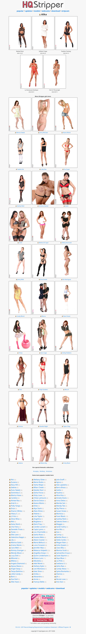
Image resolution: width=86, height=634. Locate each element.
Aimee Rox (15, 500)
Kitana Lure (38, 558)
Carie (20, 243)
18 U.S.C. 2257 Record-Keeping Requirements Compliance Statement (36, 627)
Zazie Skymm (61, 555)
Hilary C (14, 513)
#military (42, 471)
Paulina (59, 492)
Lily (12, 540)
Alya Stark (37, 508)
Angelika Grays (39, 553)
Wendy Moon (16, 553)
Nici (12, 479)
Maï (12, 521)
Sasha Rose (38, 534)
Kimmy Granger (17, 550)
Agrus (58, 482)
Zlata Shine (38, 511)
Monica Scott (61, 550)
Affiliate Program (63, 627)
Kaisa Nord (15, 524)
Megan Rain (61, 542)
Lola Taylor (37, 516)
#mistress (49, 471)
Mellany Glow (38, 479)
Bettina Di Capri (43, 243)
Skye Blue (60, 558)
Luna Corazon (39, 545)
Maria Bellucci (39, 542)
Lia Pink (59, 561)
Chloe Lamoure (39, 498)
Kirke (35, 506)
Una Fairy (15, 526)
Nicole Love (60, 579)
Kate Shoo (37, 571)
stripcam (65, 11)
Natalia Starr (38, 490)
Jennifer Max (38, 547)
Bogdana (37, 521)
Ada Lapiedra (61, 485)
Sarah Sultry (61, 526)
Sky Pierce (60, 508)
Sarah (66, 206)
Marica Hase (16, 495)
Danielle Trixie (16, 529)
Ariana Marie (16, 545)
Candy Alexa (61, 568)
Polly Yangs (15, 506)
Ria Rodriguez (67, 279)
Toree (13, 532)
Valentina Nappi (17, 537)
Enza (13, 508)
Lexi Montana (39, 568)
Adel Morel (37, 563)
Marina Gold (16, 542)
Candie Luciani (39, 526)
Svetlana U (60, 563)
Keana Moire (67, 132)
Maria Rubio (38, 482)
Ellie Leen (15, 534)
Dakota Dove (61, 521)
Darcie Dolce (38, 500)
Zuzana (14, 482)
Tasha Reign (38, 485)
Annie (35, 579)
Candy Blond (20, 316)
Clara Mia (60, 547)
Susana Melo (38, 537)
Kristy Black (66, 463)
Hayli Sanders (43, 389)
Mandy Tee (60, 506)
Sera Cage (44, 353)
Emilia (35, 574)
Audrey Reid (20, 206)
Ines (20, 389)
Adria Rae (60, 566)
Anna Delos (60, 500)
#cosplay (36, 471)
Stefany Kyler (38, 566)
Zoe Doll (14, 579)
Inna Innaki (43, 279)
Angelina (37, 519)
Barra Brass (61, 487)
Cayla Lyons (38, 529)
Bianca (44, 316)
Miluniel (14, 558)
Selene (13, 487)
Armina (20, 426)
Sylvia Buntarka (62, 571)
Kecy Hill (14, 485)
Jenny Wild (20, 279)
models (37, 11)
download (55, 11)
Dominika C (15, 492)
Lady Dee (43, 169)
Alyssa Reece (16, 566)
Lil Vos (13, 516)
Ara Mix (59, 529)
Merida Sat (60, 503)
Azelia (58, 490)
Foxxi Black (60, 516)
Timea (20, 353)
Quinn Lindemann (40, 555)
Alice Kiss (60, 495)
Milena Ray (43, 463)
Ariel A (13, 503)
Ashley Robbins (66, 353)
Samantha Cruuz (63, 553)
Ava (57, 532)
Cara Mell (15, 547)
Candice (14, 498)
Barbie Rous (61, 537)
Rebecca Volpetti (40, 550)
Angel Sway (15, 568)
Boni (13, 576)
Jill (57, 576)
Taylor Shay (66, 426)
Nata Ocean (66, 316)
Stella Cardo (61, 540)
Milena (13, 561)
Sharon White (16, 511)
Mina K (67, 389)
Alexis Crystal (38, 540)
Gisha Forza (38, 492)
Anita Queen (61, 545)
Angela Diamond (18, 563)
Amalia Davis (61, 498)
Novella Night (43, 426)
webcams (46, 11)
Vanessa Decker (43, 206)
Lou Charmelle (39, 532)
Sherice (59, 574)
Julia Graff (60, 479)
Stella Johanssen (67, 243)
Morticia (59, 513)
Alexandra (37, 576)
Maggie (59, 524)
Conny (58, 534)
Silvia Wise (15, 519)
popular (20, 11)
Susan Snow (61, 511)
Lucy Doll (14, 555)
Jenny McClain (43, 132)
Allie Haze (15, 582)
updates (28, 11)
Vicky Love (37, 495)
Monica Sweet (20, 132)
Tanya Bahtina (17, 571)
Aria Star (59, 582)
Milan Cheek (38, 487)
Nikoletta (37, 561)
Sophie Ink (20, 169)
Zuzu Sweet (15, 490)
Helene (20, 463)
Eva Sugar (67, 169)
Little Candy (16, 574)
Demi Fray (37, 524)
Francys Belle (38, 582)
